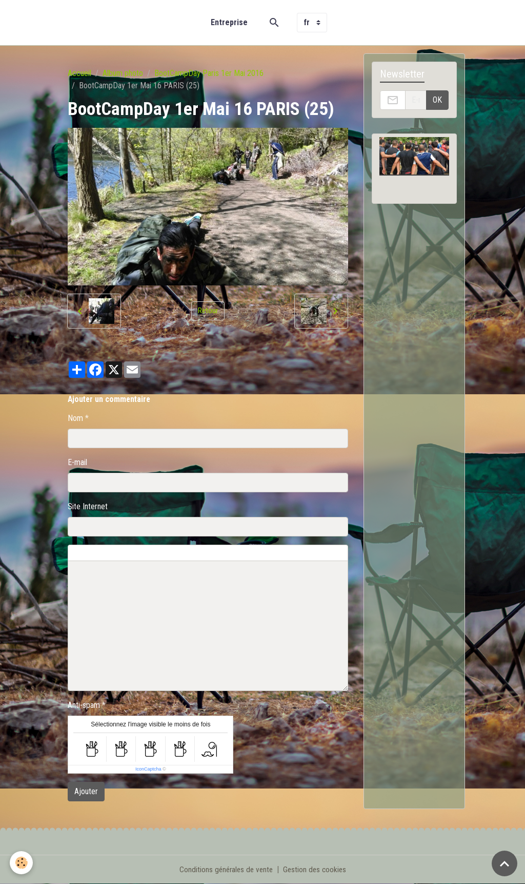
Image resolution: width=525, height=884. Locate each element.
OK (437, 100)
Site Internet (88, 506)
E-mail (77, 462)
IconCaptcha (148, 769)
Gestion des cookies (316, 869)
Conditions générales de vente (224, 869)
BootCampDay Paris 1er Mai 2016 (209, 73)
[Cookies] (21, 862)
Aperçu (314, 553)
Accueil (79, 73)
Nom (75, 418)
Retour (207, 311)
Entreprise (229, 22)
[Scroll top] (504, 863)
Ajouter (86, 791)
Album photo (123, 73)
